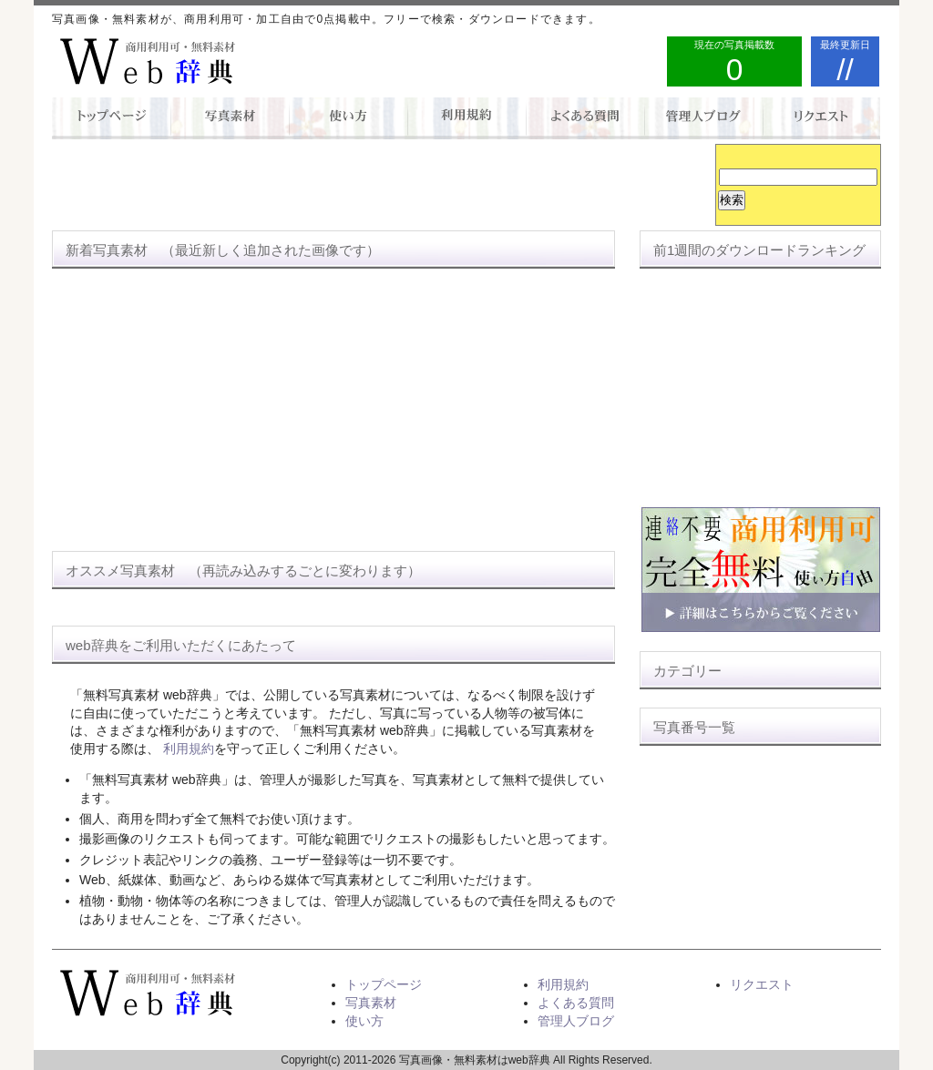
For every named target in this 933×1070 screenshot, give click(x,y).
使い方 (364, 1021)
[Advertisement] (383, 185)
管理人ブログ (576, 1021)
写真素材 (370, 1002)
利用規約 (188, 748)
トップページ (383, 984)
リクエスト (762, 984)
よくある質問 (576, 1002)
